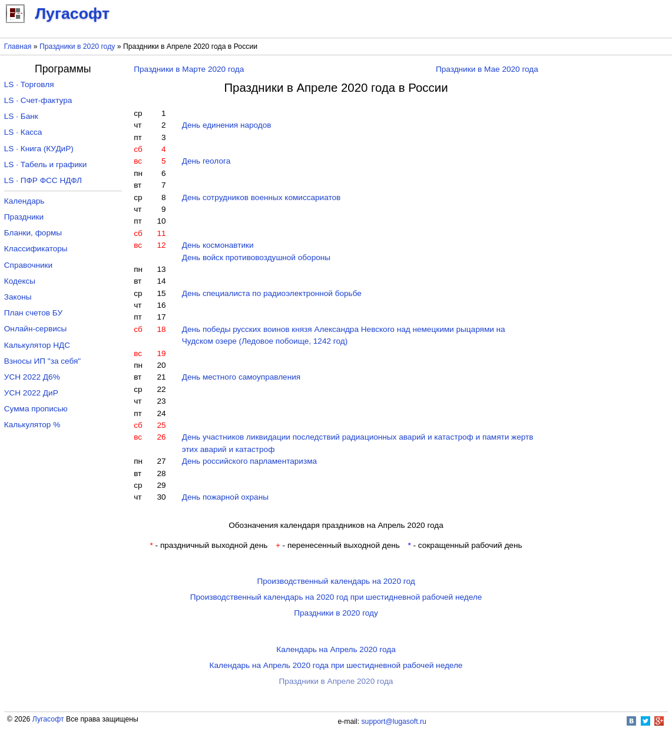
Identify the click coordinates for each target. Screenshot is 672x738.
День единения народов (227, 125)
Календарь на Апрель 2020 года (336, 649)
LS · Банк (21, 116)
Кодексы (19, 281)
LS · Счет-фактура (38, 100)
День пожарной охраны (225, 497)
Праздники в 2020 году (77, 46)
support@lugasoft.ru (394, 721)
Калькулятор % (32, 424)
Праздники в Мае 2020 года (487, 69)
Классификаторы (36, 248)
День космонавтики (218, 245)
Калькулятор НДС (37, 345)
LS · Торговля (29, 84)
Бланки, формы (33, 232)
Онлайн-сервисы (35, 328)
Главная (18, 46)
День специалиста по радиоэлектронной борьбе (272, 293)
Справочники (28, 265)
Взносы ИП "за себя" (42, 361)
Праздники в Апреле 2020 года (336, 681)
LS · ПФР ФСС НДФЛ (43, 180)
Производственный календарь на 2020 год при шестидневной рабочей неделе (336, 597)
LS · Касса (23, 132)
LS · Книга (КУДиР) (39, 148)
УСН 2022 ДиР (31, 392)
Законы (18, 296)
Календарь (24, 201)
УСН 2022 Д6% (32, 377)
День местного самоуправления (241, 377)
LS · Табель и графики (45, 164)
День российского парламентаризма (249, 461)
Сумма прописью (36, 408)
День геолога (206, 161)
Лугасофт (48, 719)
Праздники (24, 216)
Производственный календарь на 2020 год (336, 581)
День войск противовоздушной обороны (256, 257)
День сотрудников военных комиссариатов (261, 197)
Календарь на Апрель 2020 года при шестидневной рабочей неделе (336, 665)
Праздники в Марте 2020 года (189, 69)
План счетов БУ (33, 312)
